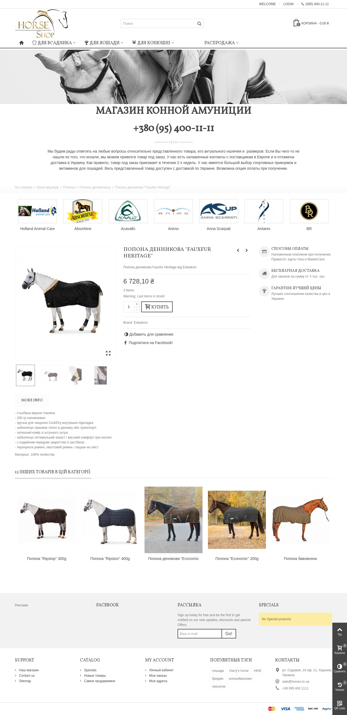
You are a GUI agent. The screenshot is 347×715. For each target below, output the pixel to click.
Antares (263, 228)
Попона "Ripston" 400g (110, 558)
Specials (90, 670)
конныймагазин (240, 679)
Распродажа (219, 43)
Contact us (26, 676)
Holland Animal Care (37, 228)
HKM (257, 671)
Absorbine (82, 228)
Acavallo (128, 228)
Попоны (69, 187)
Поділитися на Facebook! (151, 343)
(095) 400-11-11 (315, 4)
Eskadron (141, 323)
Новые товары (94, 676)
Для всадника (52, 43)
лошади (218, 671)
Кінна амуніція (47, 187)
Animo (173, 228)
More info (32, 400)
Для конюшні (151, 43)
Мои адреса (157, 681)
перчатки (219, 686)
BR (309, 228)
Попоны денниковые (95, 187)
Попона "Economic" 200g (237, 558)
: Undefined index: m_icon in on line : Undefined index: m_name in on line (189, 42)
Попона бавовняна (300, 558)
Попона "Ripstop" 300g (46, 558)
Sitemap (24, 681)
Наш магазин (28, 670)
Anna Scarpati (219, 228)
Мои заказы (157, 676)
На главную (23, 187)
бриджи (217, 679)
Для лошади (102, 43)
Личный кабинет (161, 670)
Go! (228, 633)
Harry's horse (239, 671)
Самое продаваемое (99, 681)
